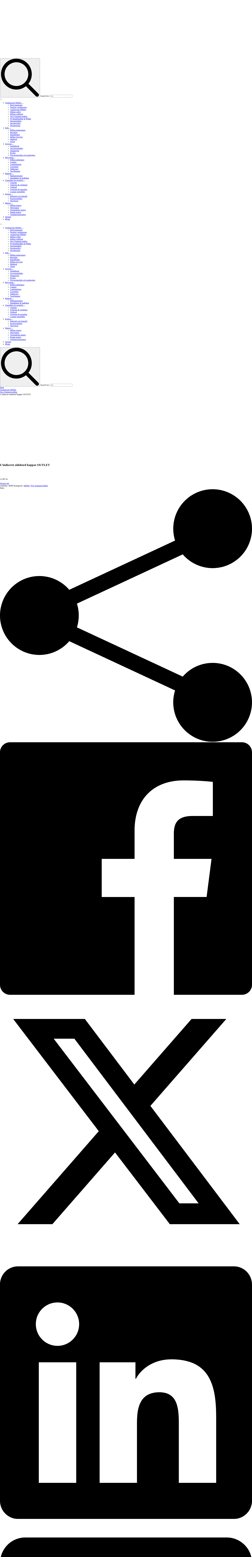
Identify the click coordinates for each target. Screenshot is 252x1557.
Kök (7, 128)
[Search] (20, 77)
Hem (2, 387)
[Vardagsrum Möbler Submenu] (22, 103)
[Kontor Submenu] (12, 194)
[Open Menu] (1, 99)
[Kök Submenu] (10, 128)
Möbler (27, 423)
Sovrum (8, 144)
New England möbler (8, 392)
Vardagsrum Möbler (13, 103)
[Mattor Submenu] (12, 203)
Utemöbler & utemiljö (14, 180)
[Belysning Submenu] (14, 158)
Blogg (7, 219)
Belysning (9, 157)
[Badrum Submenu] (13, 174)
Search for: (44, 96)
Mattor (8, 203)
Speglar (8, 217)
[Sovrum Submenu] (13, 144)
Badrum (8, 173)
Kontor (8, 194)
